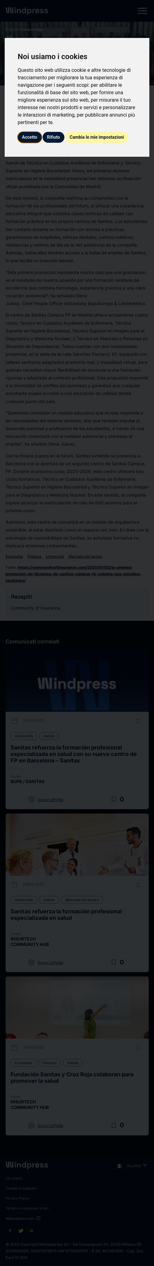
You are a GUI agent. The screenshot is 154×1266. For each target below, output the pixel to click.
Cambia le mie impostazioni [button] (97, 137)
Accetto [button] (29, 137)
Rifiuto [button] (53, 137)
